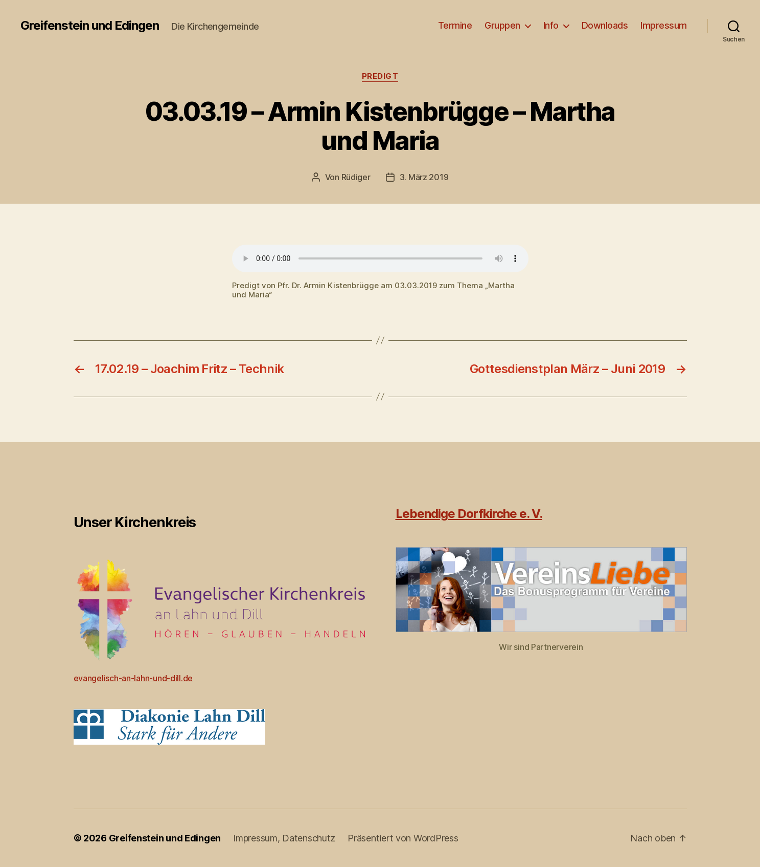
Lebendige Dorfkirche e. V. (469, 513)
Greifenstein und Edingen (89, 25)
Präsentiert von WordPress (403, 838)
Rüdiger (356, 177)
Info (551, 25)
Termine (455, 25)
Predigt (380, 76)
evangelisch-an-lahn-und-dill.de (133, 678)
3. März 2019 (424, 177)
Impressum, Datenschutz (284, 838)
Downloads (605, 25)
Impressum (663, 25)
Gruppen (502, 25)
